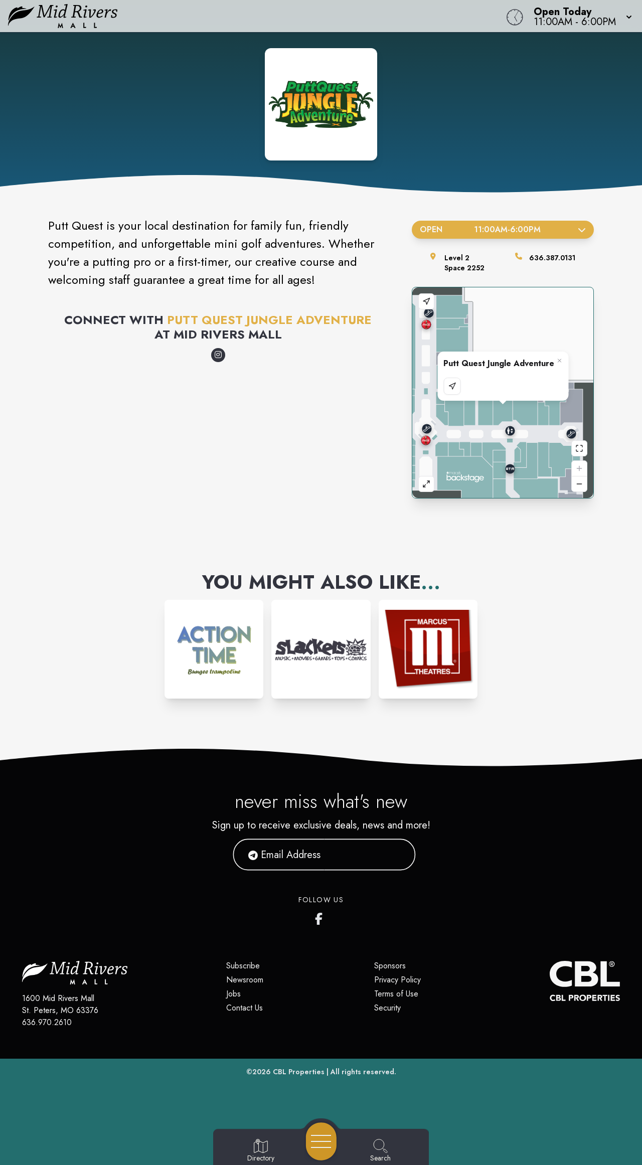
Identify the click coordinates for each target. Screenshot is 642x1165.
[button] (580, 16)
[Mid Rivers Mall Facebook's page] (321, 917)
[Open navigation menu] (321, 1141)
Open (503, 229)
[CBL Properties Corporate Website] (549, 981)
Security (387, 1008)
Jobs (233, 994)
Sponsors (390, 965)
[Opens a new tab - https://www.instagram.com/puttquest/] (218, 355)
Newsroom (244, 979)
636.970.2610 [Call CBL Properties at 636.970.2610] (47, 1022)
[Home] (242, 16)
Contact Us (244, 1008)
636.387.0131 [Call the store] (552, 258)
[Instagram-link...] (214, 649)
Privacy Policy (397, 979)
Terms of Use (396, 994)
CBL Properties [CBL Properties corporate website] (299, 1072)
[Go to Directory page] (260, 1151)
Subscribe (243, 965)
